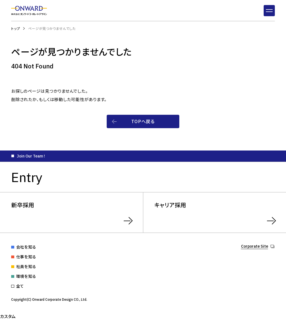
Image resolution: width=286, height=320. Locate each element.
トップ (15, 28)
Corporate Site (254, 246)
